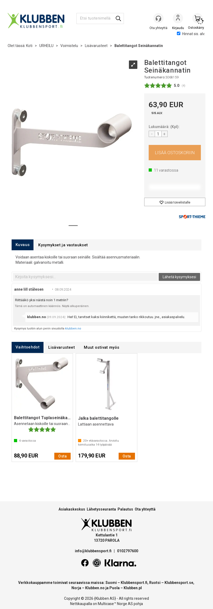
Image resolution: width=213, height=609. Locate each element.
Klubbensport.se (178, 582)
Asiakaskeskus (72, 509)
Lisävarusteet (96, 46)
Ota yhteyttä (145, 509)
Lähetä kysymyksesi (179, 277)
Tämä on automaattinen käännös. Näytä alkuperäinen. (52, 306)
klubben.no (73, 328)
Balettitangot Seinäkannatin (138, 46)
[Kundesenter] (158, 18)
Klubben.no (95, 588)
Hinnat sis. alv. (191, 34)
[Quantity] (158, 134)
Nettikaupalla (81, 604)
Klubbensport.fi (134, 582)
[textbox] (85, 277)
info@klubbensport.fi (93, 551)
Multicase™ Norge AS (115, 604)
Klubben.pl (133, 588)
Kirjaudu (178, 19)
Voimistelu (69, 46)
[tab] (22, 244)
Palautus (125, 509)
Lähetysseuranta (101, 509)
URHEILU (46, 46)
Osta (175, 152)
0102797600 (127, 551)
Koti (29, 46)
